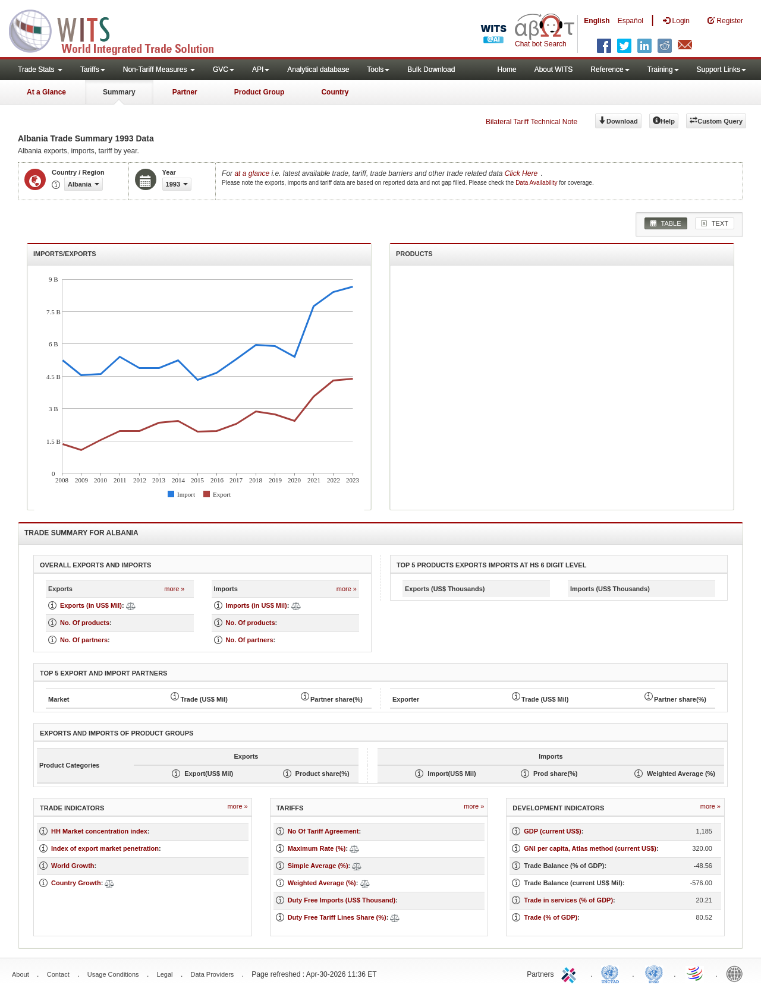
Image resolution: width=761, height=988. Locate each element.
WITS (119, 29)
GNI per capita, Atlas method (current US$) (590, 848)
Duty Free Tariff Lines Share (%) (337, 917)
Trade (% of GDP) (550, 917)
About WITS (553, 69)
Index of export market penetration (105, 848)
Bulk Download (431, 69)
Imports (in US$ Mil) (256, 605)
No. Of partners (84, 639)
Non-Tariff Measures (159, 69)
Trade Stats (40, 69)
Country (334, 92)
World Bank (737, 973)
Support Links (721, 69)
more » (174, 588)
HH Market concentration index (99, 831)
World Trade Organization (695, 973)
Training (663, 69)
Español (630, 21)
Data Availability (537, 182)
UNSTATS (654, 973)
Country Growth (76, 882)
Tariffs (92, 69)
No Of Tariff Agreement (323, 831)
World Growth (73, 865)
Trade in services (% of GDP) (568, 900)
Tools (378, 69)
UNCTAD (612, 973)
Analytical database (318, 69)
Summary (119, 92)
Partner (184, 92)
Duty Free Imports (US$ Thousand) (342, 900)
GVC (223, 69)
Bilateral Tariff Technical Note (531, 122)
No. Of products (84, 622)
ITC (571, 973)
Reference (609, 69)
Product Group (259, 92)
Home (507, 69)
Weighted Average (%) (322, 882)
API (260, 69)
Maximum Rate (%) (317, 848)
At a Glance (46, 92)
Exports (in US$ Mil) (91, 605)
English (596, 21)
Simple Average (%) (318, 865)
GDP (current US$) (552, 831)
